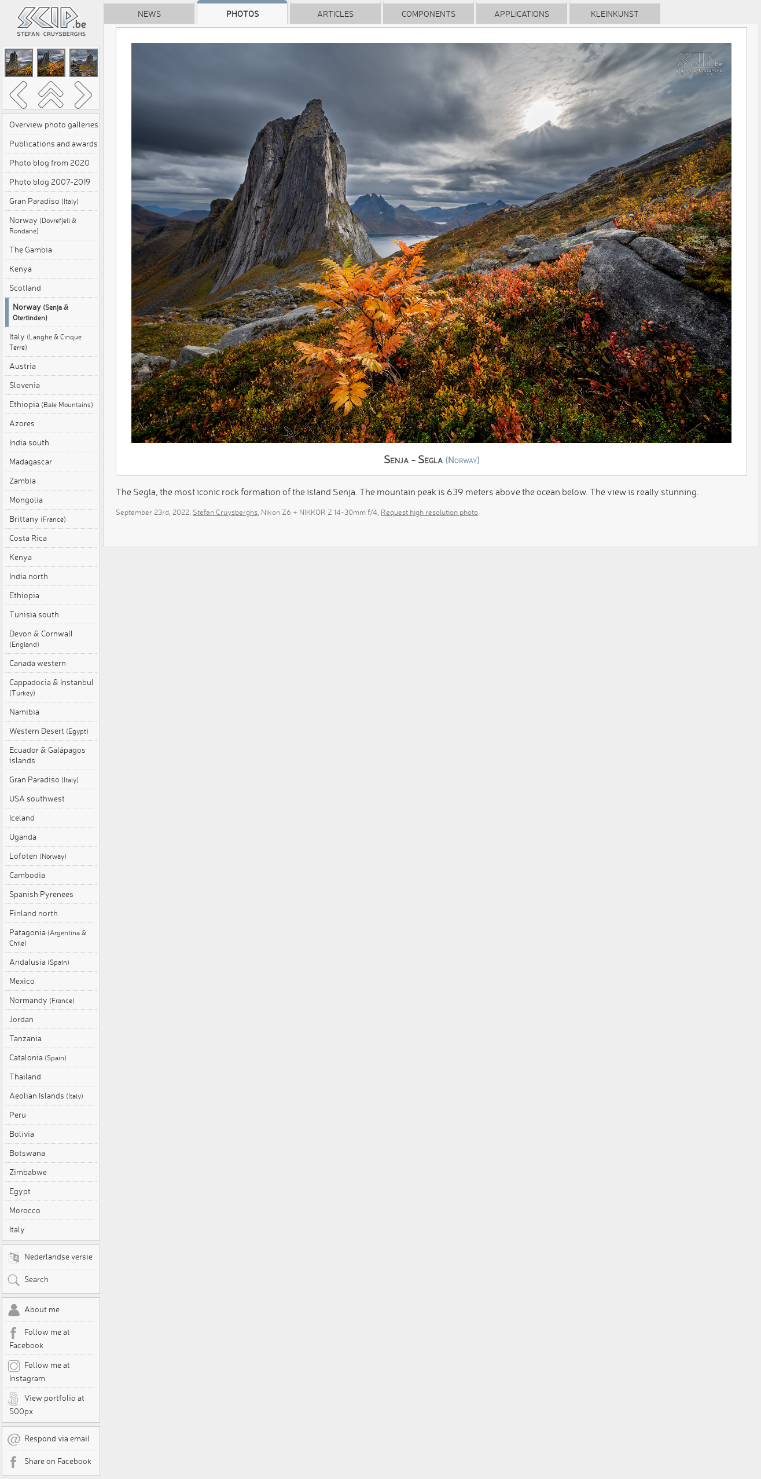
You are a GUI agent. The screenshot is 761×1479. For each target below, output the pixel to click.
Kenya (20, 268)
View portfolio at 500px (45, 1404)
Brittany (37, 519)
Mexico (22, 981)
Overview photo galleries (53, 124)
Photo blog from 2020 (49, 163)
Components (428, 14)
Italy (45, 341)
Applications (521, 14)
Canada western (37, 663)
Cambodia (27, 875)
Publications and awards (53, 143)
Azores (22, 423)
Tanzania (25, 1038)
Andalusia (39, 962)
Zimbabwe (28, 1172)
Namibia (24, 711)
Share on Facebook (49, 1462)
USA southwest (37, 798)
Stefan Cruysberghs (225, 512)
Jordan (21, 1019)
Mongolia (26, 500)
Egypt (20, 1191)
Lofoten (38, 856)
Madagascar (30, 461)
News (149, 14)
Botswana (27, 1153)
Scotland (25, 288)
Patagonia (47, 937)
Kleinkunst (615, 14)
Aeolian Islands (46, 1095)
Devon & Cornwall (41, 638)
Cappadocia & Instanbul (51, 687)
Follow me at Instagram (38, 1371)
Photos (242, 14)
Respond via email (48, 1440)
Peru (17, 1115)
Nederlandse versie (50, 1258)
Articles (335, 14)
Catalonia (38, 1057)
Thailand (25, 1076)
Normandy (42, 1000)
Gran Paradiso (44, 201)
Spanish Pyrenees (41, 894)
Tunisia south (34, 614)
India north (28, 576)
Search (28, 1280)
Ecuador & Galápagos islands (47, 755)
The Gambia (30, 249)
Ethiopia (51, 404)
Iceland (22, 817)
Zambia (22, 480)
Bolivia (21, 1134)
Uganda (22, 837)
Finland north (33, 913)
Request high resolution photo (429, 512)
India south (29, 442)
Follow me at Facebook (38, 1338)
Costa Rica (28, 538)
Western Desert (49, 731)
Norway (42, 225)
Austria (22, 366)
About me (33, 1310)
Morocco (25, 1210)
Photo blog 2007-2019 (49, 182)
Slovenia (24, 385)
